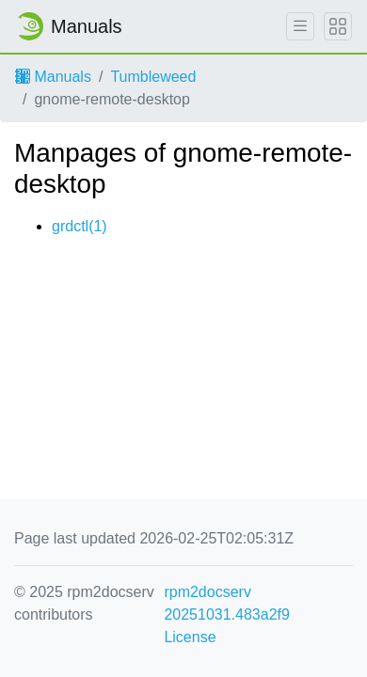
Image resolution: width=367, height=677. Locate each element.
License (189, 637)
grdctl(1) (79, 226)
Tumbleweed (153, 77)
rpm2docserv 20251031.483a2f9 (226, 603)
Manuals (53, 77)
